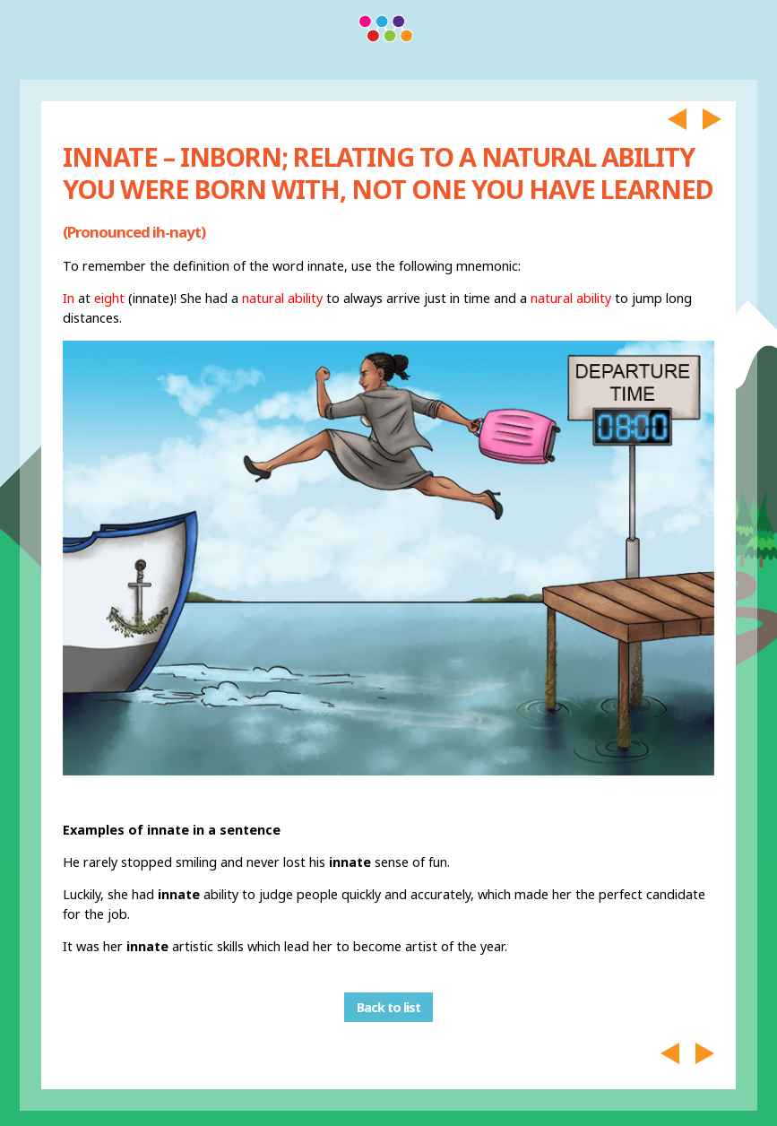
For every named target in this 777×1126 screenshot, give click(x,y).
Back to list (388, 1007)
